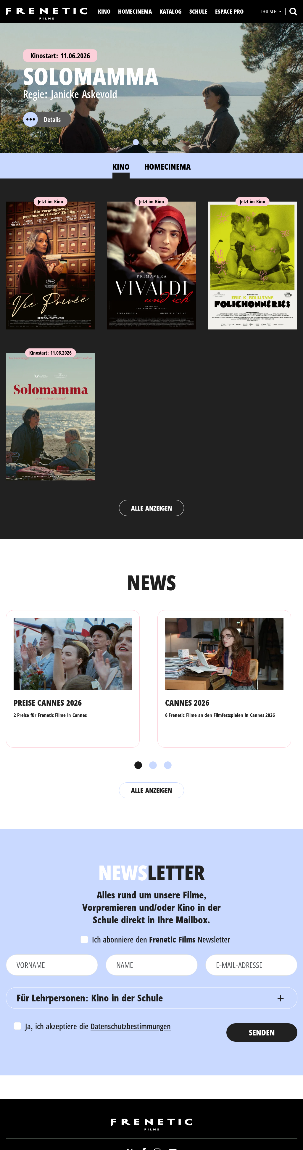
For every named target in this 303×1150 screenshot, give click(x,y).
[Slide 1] (136, 142)
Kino (104, 11)
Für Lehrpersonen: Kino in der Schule (90, 997)
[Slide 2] (146, 142)
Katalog (170, 11)
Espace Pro (229, 11)
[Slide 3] (155, 142)
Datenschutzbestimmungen (131, 1026)
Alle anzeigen (151, 508)
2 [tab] (151, 765)
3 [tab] (166, 765)
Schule (198, 11)
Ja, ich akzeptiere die (98, 1026)
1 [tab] (137, 765)
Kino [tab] (121, 166)
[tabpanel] (151, 353)
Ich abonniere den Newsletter (161, 939)
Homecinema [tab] (167, 166)
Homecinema (135, 11)
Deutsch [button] (269, 11)
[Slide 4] (165, 142)
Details (42, 119)
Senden (262, 1032)
